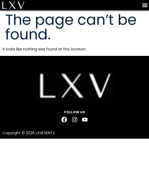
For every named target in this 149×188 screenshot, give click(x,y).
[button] (144, 5)
